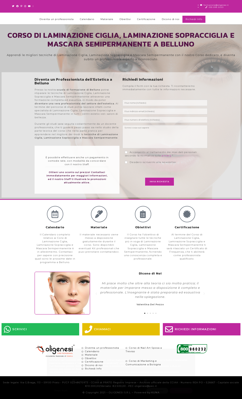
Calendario (87, 19)
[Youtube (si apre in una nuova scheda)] (29, 6)
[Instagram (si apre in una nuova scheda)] (25, 6)
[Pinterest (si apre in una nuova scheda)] (21, 6)
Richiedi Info (194, 19)
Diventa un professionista (57, 19)
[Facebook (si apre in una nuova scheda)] (17, 6)
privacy (166, 155)
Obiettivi (125, 19)
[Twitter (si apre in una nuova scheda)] (13, 6)
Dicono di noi (170, 19)
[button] (96, 293)
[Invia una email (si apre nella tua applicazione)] (33, 6)
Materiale (106, 19)
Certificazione (146, 19)
